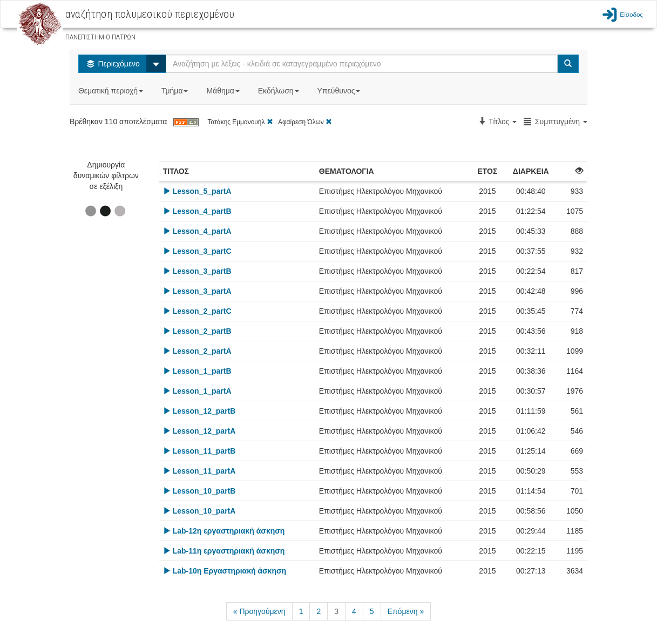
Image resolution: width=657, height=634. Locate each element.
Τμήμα (175, 90)
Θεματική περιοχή (111, 90)
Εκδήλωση (279, 90)
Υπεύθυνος (340, 90)
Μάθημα (223, 90)
